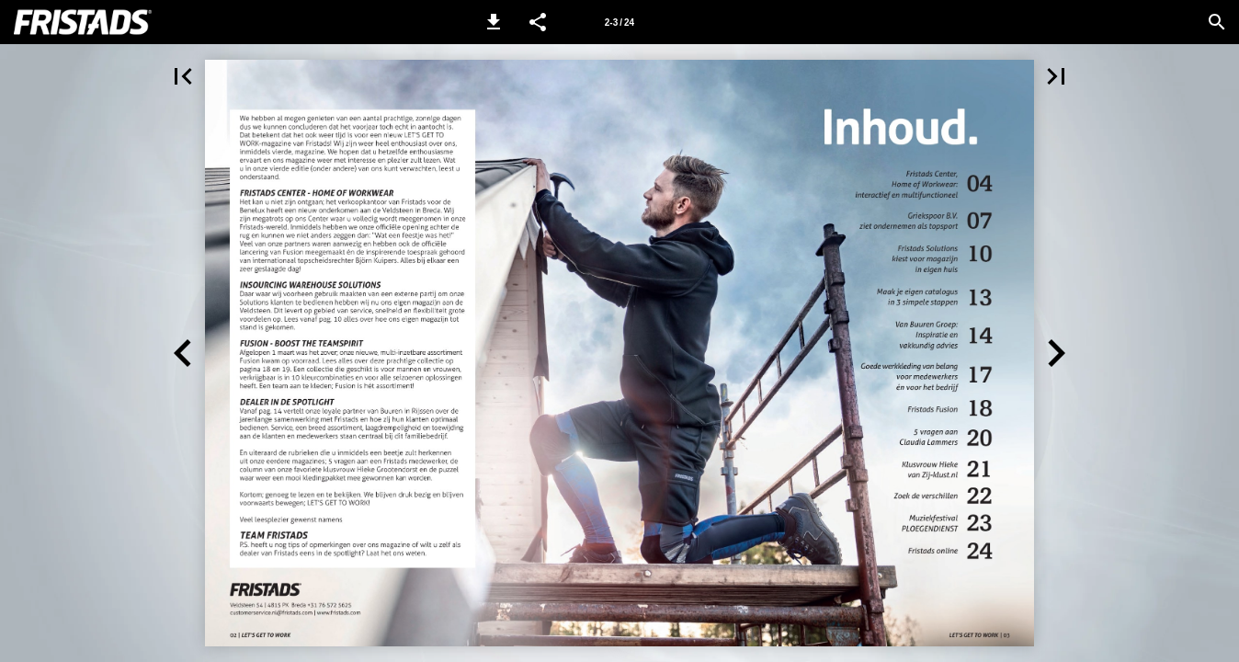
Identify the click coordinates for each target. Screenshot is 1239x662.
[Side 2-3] (619, 22)
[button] (494, 22)
